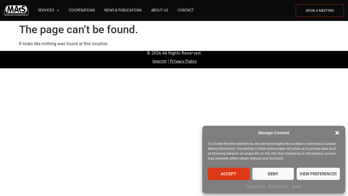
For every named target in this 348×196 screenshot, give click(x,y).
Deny (273, 173)
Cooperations (82, 10)
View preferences (318, 173)
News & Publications (123, 10)
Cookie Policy (255, 186)
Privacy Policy (278, 186)
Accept (228, 173)
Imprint (296, 186)
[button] (337, 133)
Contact (186, 10)
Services (48, 10)
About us (159, 10)
